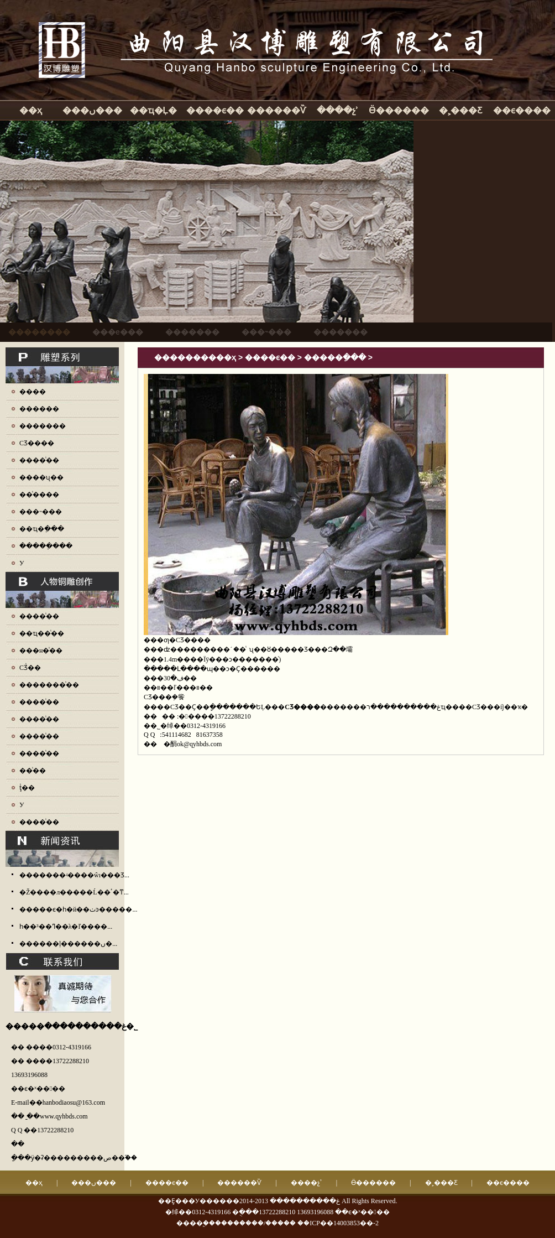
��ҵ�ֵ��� (41, 529)
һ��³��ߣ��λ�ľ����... (65, 926)
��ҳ (30, 110)
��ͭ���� (39, 494)
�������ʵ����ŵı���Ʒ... (74, 875)
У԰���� (21, 563)
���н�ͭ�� (40, 650)
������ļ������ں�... (68, 944)
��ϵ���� (522, 110)
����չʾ (337, 110)
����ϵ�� (215, 110)
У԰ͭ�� (21, 805)
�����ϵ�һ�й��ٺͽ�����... (78, 909)
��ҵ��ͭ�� (41, 633)
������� (42, 426)
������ (39, 409)
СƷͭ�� (30, 668)
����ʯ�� (41, 477)
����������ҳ (195, 357)
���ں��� (92, 110)
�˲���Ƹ (460, 110)
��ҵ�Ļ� (153, 110)
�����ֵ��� (45, 546)
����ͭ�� (39, 460)
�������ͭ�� (49, 685)
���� (32, 392)
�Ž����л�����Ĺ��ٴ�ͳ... (74, 892)
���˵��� (40, 512)
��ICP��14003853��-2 (338, 1223)
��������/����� (255, 1223)
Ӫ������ (399, 110)
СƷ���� (36, 443)
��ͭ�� (32, 770)
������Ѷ (276, 110)
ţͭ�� (27, 788)
